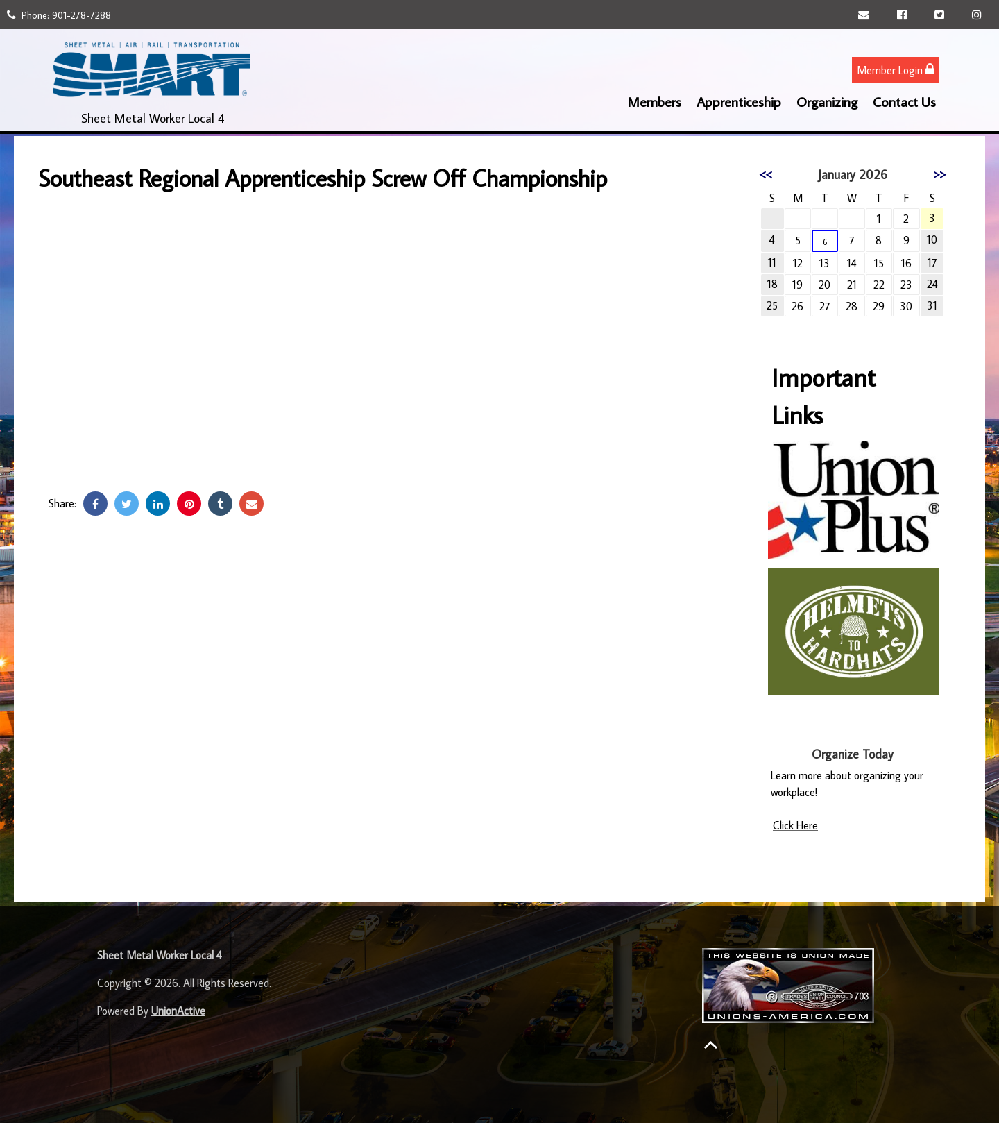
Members (654, 101)
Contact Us (904, 101)
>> (939, 175)
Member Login (895, 69)
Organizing (826, 101)
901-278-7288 (81, 15)
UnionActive (178, 1011)
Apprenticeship (739, 101)
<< (765, 175)
